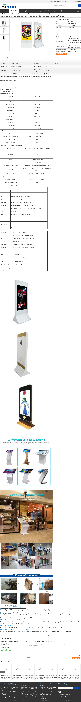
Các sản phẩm (14, 11)
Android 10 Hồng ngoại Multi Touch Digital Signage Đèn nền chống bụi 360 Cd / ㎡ (9, 697)
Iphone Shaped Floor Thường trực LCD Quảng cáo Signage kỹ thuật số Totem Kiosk (5, 676)
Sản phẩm (6, 13)
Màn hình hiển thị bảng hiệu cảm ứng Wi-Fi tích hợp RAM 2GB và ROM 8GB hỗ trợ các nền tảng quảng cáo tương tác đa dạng (51, 678)
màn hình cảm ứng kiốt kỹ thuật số (27, 635)
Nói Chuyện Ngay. (74, 11)
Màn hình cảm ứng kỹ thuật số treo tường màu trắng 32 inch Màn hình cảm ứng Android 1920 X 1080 (48, 693)
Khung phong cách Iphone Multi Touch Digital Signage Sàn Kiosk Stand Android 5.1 (9, 693)
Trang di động (62, 696)
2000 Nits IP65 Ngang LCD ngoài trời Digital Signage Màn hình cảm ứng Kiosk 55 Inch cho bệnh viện (29, 696)
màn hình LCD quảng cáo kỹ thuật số (47, 635)
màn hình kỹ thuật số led (11, 635)
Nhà (1, 13)
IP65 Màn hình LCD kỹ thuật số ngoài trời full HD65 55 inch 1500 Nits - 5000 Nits (29, 689)
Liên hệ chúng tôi (62, 11)
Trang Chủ (4, 11)
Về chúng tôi (24, 11)
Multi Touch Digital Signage (15, 13)
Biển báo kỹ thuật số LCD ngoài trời (28, 684)
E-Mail (60, 694)
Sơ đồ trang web (67, 694)
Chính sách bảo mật (6, 700)
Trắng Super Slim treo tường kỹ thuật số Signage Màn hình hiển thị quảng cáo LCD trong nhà (48, 697)
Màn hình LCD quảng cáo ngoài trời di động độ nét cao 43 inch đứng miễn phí (29, 692)
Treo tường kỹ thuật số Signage (46, 684)
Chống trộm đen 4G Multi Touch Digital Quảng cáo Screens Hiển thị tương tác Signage (9, 689)
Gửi (76, 688)
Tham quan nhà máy (35, 11)
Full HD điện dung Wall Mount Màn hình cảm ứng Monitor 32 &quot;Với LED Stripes (48, 689)
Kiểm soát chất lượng (49, 11)
